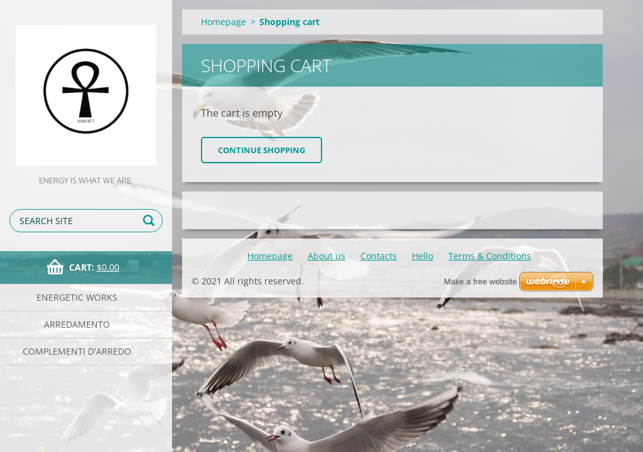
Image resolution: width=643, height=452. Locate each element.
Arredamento (77, 324)
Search (151, 221)
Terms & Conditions (489, 256)
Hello (422, 256)
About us (326, 256)
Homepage (223, 22)
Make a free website (480, 281)
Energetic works (76, 297)
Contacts (378, 256)
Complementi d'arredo (77, 351)
